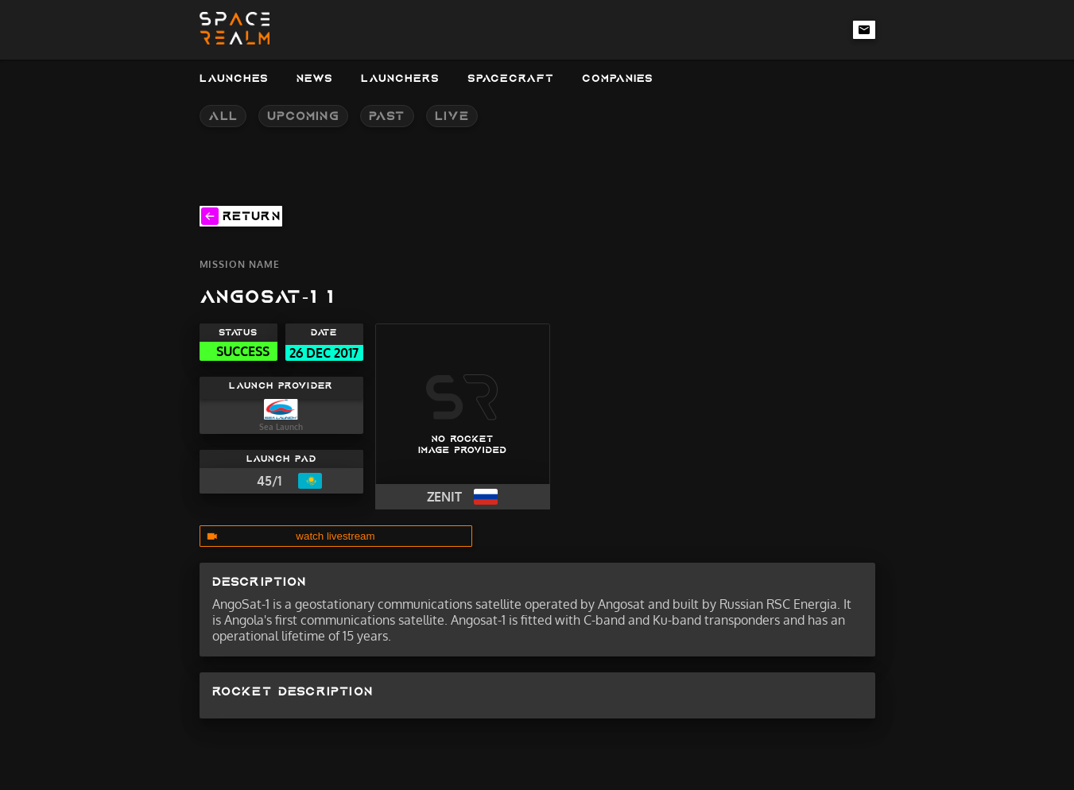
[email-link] (864, 29)
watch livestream (335, 536)
